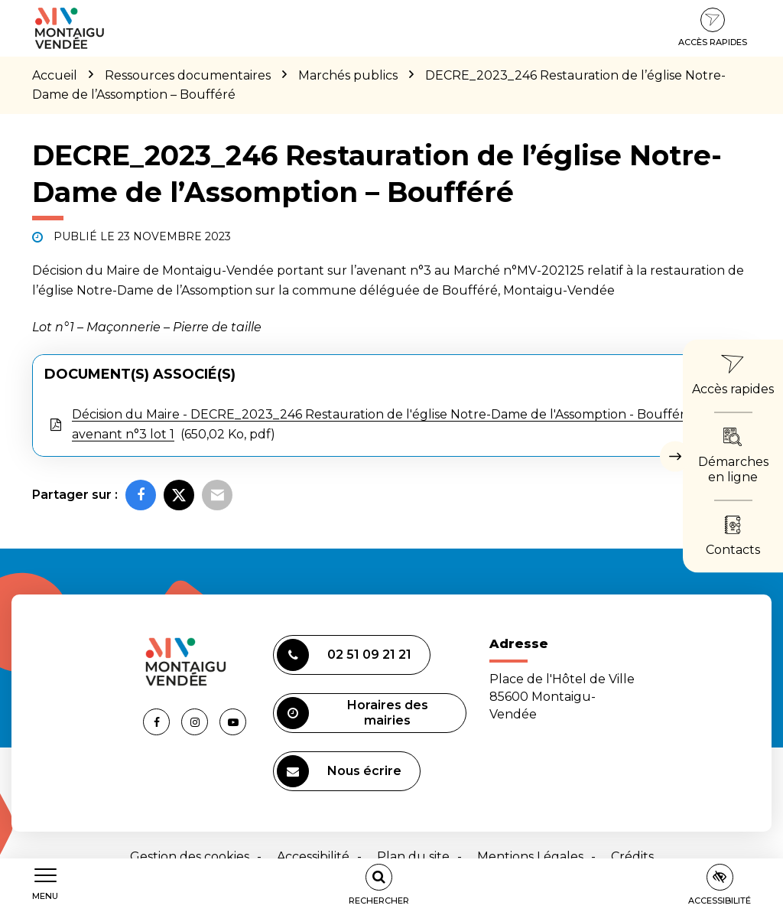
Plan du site (413, 856)
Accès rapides (712, 27)
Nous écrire (339, 771)
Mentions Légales (530, 856)
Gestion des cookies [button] (189, 856)
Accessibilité (313, 856)
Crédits (632, 856)
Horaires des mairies (352, 713)
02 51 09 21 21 (344, 655)
